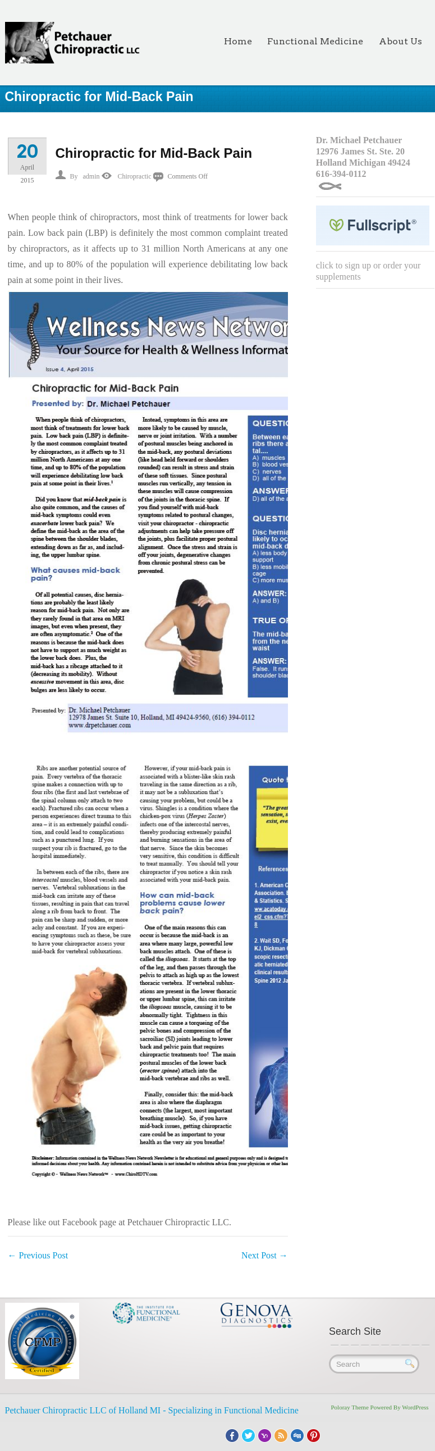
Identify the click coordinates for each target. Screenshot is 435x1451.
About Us (400, 41)
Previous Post (38, 1255)
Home (238, 41)
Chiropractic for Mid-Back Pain (154, 153)
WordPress (415, 1407)
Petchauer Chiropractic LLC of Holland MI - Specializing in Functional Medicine (152, 1410)
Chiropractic (135, 176)
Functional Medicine (315, 41)
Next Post (264, 1255)
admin (91, 176)
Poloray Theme (350, 1407)
